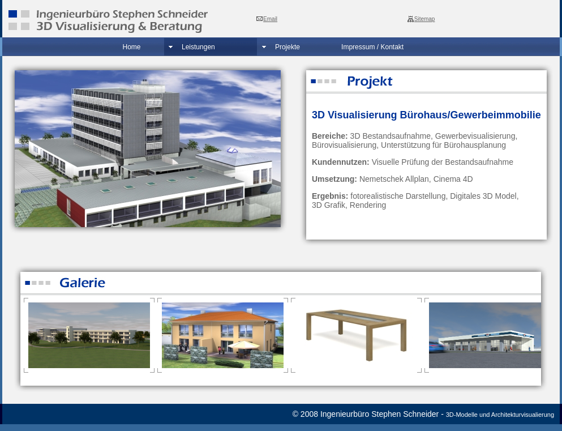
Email (270, 19)
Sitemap (424, 19)
